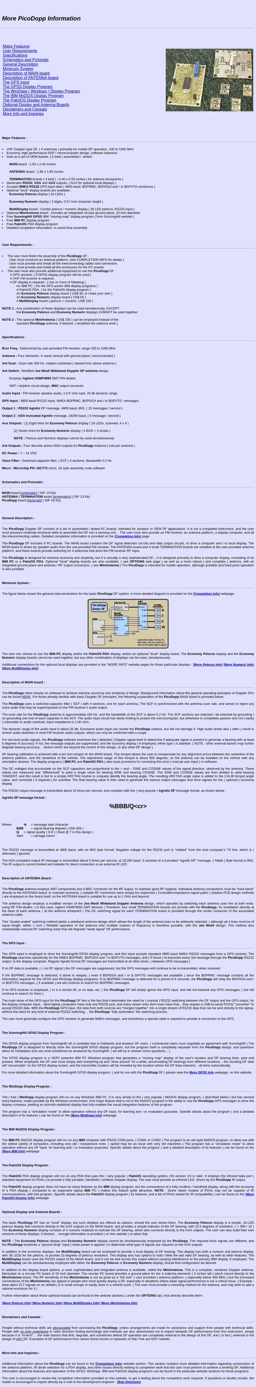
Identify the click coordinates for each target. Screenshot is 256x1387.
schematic (28, 493)
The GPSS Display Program (27, 87)
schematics (62, 496)
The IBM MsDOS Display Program (33, 96)
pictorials (34, 500)
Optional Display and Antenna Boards (36, 105)
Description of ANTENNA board (30, 78)
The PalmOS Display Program (29, 100)
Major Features (16, 46)
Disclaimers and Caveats (25, 109)
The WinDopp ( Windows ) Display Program (41, 91)
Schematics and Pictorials (25, 60)
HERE (26, 697)
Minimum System (18, 69)
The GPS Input (16, 82)
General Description (20, 64)
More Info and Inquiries (23, 114)
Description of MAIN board (26, 73)
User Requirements (20, 51)
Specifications (15, 55)
